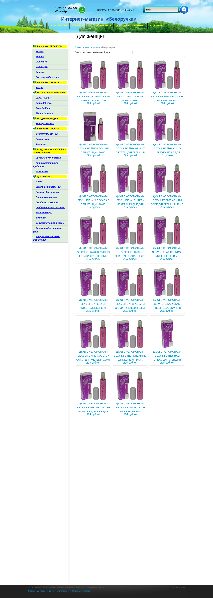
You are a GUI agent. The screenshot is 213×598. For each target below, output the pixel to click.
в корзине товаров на (110, 10)
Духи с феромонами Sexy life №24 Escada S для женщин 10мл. (93, 200)
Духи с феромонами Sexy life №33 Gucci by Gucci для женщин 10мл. (93, 355)
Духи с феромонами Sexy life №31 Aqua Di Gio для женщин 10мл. (130, 303)
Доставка (122, 25)
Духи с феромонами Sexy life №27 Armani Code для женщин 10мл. (167, 200)
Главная (77, 25)
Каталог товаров (99, 25)
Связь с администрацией (81, 591)
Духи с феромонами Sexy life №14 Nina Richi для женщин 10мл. (167, 96)
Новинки (38, 25)
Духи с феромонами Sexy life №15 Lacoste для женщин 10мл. (93, 148)
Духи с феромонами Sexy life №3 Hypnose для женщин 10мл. (167, 252)
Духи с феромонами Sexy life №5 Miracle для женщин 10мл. (130, 407)
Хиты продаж (58, 25)
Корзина (139, 25)
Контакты (156, 25)
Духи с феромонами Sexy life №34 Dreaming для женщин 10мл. (130, 355)
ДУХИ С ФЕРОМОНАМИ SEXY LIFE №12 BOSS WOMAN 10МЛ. (130, 96)
